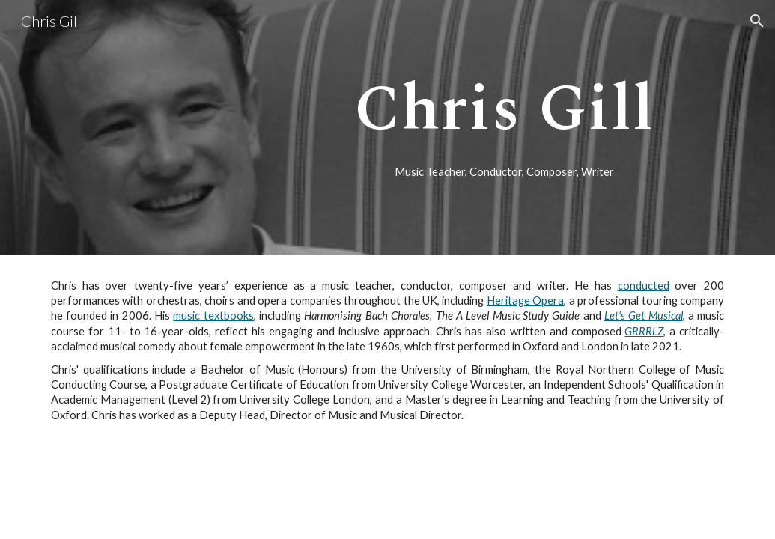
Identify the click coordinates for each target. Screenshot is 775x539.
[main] (505, 107)
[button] (757, 21)
